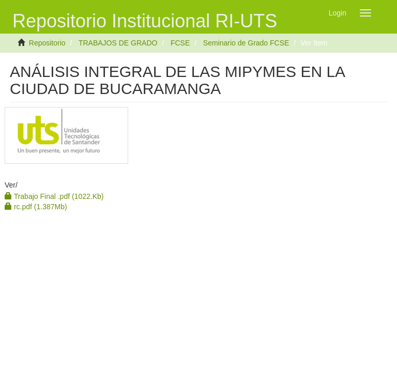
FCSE (180, 43)
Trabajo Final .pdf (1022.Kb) (54, 196)
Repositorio (47, 43)
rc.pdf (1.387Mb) (36, 207)
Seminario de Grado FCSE (246, 43)
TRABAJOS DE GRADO (118, 43)
